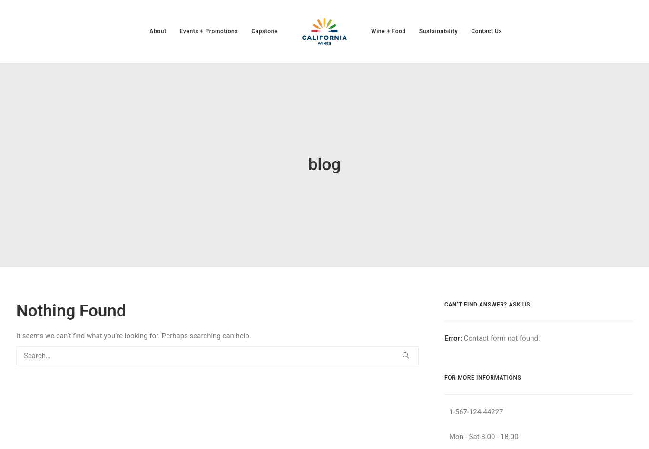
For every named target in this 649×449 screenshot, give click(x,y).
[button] (405, 339)
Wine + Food (388, 31)
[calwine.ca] (324, 31)
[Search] (217, 340)
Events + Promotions (209, 31)
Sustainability (438, 31)
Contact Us (486, 31)
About (157, 31)
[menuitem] (158, 31)
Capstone (264, 31)
